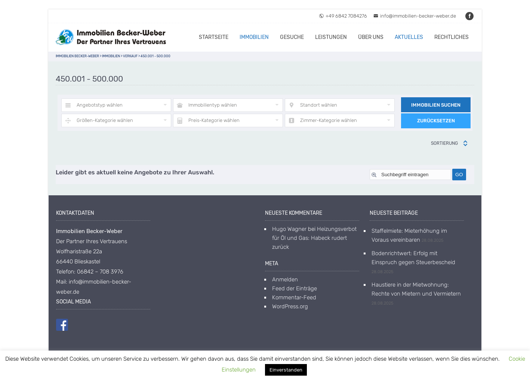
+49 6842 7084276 (343, 16)
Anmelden (285, 279)
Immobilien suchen (435, 105)
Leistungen (331, 37)
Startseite (213, 37)
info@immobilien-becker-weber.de (414, 16)
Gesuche (292, 37)
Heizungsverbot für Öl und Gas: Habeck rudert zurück (314, 238)
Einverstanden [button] (285, 370)
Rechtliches (451, 37)
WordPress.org (290, 306)
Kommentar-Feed (294, 297)
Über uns (370, 37)
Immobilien (254, 37)
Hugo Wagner (289, 229)
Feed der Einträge (294, 288)
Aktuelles (409, 37)
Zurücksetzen (436, 120)
